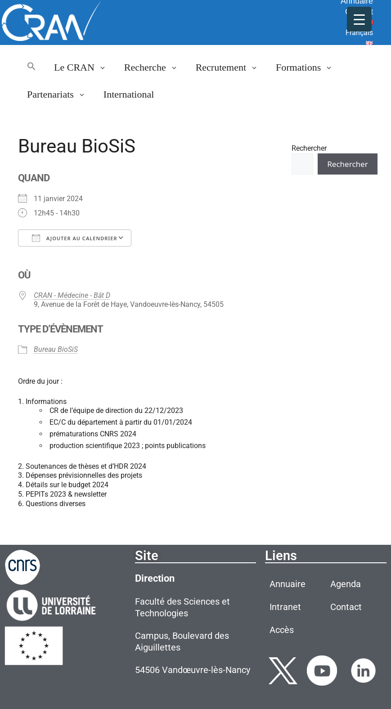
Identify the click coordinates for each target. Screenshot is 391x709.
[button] (31, 67)
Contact (346, 606)
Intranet (285, 606)
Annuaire (288, 584)
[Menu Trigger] (359, 19)
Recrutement (231, 67)
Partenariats (60, 94)
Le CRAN (84, 67)
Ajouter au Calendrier (74, 238)
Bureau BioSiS (56, 349)
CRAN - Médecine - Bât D (72, 295)
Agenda (345, 584)
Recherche (155, 67)
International (128, 94)
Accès (282, 629)
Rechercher (309, 148)
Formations (309, 67)
